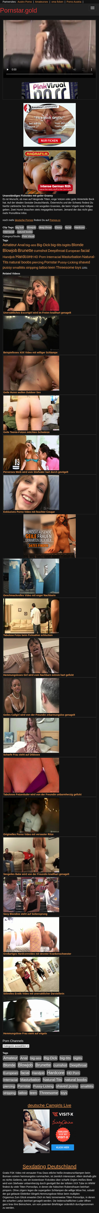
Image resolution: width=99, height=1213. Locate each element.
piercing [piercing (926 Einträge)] (37, 262)
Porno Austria (74, 1)
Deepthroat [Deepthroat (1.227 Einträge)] (56, 251)
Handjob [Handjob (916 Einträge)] (9, 257)
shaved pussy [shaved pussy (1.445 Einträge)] (67, 1086)
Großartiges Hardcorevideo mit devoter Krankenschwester (37, 953)
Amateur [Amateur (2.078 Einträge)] (10, 245)
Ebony (58, 227)
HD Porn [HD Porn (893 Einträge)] (40, 257)
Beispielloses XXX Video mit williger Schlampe (30, 352)
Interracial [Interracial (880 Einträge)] (54, 257)
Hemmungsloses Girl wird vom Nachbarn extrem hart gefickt (38, 675)
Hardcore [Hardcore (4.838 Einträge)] (24, 256)
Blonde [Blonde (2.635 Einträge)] (78, 245)
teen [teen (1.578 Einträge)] (51, 267)
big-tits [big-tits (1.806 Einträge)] (56, 245)
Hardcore (80, 227)
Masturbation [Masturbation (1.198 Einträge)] (72, 257)
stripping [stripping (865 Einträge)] (32, 267)
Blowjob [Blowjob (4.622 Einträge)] (10, 250)
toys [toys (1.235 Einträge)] (78, 267)
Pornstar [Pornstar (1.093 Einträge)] (50, 262)
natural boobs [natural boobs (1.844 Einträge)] (20, 262)
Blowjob (31, 227)
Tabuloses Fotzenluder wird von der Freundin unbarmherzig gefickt (42, 794)
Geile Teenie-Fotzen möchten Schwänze (26, 432)
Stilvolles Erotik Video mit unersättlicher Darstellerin (33, 993)
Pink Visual (28, 236)
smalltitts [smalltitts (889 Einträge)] (19, 267)
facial (68, 227)
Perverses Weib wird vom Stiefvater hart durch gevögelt (35, 472)
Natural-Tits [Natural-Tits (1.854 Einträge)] (52, 1080)
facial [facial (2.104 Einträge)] (85, 251)
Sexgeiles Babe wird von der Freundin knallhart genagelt (36, 874)
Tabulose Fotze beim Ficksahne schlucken (28, 635)
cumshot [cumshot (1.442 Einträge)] (40, 251)
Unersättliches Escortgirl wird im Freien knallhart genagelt (37, 312)
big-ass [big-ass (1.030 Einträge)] (30, 245)
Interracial (8, 231)
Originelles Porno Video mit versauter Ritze (28, 834)
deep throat (45, 227)
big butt (20, 227)
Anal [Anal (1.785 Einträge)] (21, 245)
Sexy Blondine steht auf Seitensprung (25, 914)
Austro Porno (25, 1)
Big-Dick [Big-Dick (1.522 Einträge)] (43, 245)
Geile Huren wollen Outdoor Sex (22, 392)
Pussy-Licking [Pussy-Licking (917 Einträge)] (68, 262)
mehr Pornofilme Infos (15, 213)
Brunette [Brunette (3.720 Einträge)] (25, 250)
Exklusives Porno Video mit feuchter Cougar (29, 511)
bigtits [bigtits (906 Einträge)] (66, 245)
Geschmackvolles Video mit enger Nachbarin (29, 595)
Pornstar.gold (18, 10)
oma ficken (57, 1)
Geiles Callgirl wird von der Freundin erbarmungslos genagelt (39, 714)
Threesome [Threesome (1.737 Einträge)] (65, 267)
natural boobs (24, 231)
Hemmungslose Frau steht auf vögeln (25, 1033)
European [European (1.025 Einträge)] (73, 251)
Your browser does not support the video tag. (49, 49)
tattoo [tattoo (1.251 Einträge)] (43, 267)
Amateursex (41, 1)
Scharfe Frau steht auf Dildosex (21, 754)
